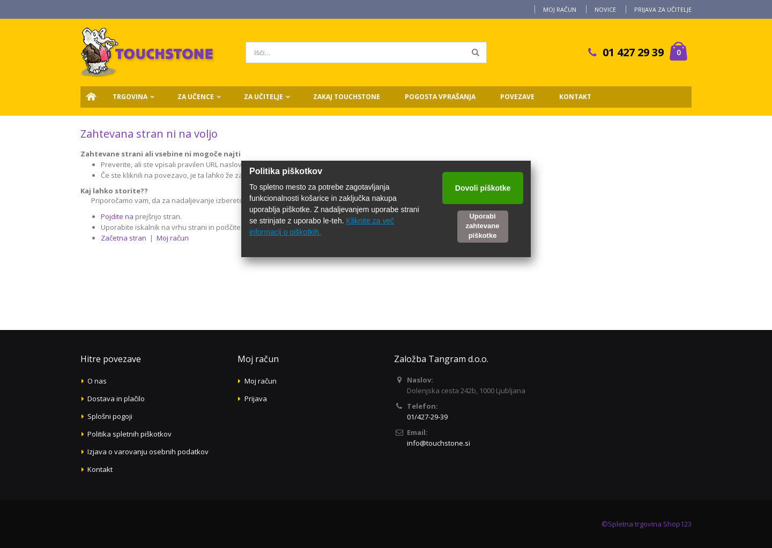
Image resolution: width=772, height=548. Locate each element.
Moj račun (559, 9)
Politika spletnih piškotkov (129, 434)
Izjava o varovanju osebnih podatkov (148, 451)
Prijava (255, 398)
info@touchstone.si (438, 443)
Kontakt (575, 96)
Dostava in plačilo (116, 398)
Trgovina (130, 96)
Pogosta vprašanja (440, 96)
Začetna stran (123, 238)
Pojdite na (117, 216)
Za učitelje (263, 96)
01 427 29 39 (633, 52)
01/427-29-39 (427, 417)
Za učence (195, 96)
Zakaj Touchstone (346, 96)
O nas (97, 381)
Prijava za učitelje (663, 9)
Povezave (517, 96)
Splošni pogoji (109, 416)
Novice (605, 9)
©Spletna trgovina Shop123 (647, 524)
